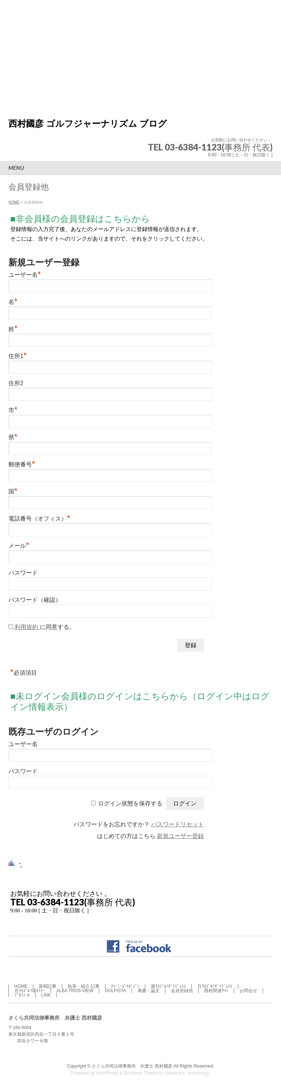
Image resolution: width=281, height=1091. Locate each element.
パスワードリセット (177, 824)
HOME (20, 986)
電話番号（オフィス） (39, 518)
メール (18, 546)
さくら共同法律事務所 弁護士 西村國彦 (132, 1066)
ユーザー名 (24, 275)
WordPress (107, 1073)
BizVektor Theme (141, 1073)
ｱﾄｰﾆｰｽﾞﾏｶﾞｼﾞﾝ (125, 986)
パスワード (23, 573)
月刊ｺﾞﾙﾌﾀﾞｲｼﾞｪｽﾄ (214, 986)
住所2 (15, 383)
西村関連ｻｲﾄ (216, 990)
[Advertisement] (140, 55)
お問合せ (248, 990)
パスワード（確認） (34, 600)
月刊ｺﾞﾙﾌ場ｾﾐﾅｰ (29, 990)
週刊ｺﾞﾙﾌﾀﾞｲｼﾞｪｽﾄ (168, 986)
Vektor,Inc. (175, 1073)
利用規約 (26, 627)
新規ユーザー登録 (180, 836)
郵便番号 (21, 464)
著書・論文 (149, 990)
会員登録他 (182, 990)
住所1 (17, 356)
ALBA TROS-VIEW (74, 990)
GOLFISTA (115, 990)
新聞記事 (47, 986)
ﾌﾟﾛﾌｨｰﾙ (22, 995)
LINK (46, 995)
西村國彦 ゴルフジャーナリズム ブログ (87, 124)
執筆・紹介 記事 (84, 986)
